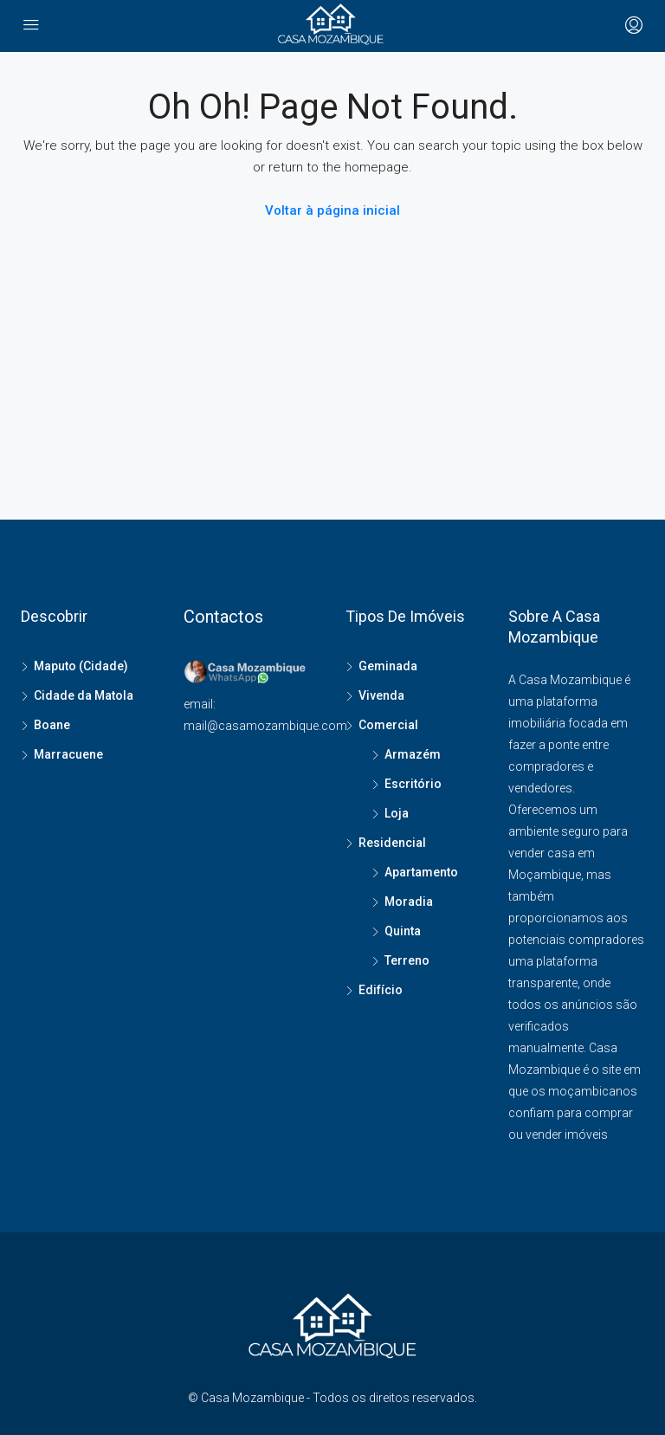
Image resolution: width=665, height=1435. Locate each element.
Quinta (402, 931)
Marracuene (68, 754)
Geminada (387, 666)
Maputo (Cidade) (81, 666)
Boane (52, 725)
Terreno (406, 960)
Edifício (380, 990)
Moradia (408, 901)
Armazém (412, 754)
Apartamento (421, 872)
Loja (396, 813)
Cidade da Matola (83, 695)
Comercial (388, 725)
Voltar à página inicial (332, 210)
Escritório (413, 784)
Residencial (392, 843)
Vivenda (381, 695)
